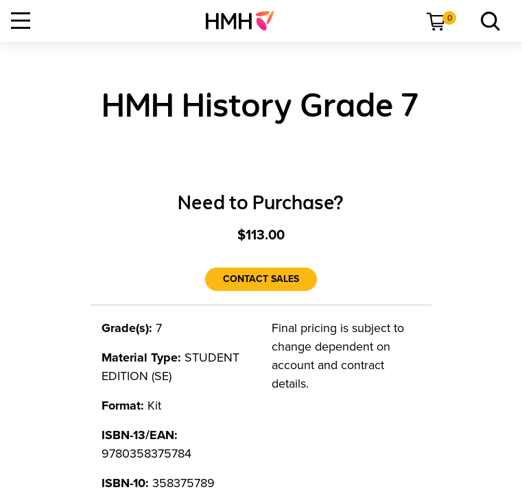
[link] (245, 20)
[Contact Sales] (261, 279)
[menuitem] (245, 20)
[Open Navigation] (20, 20)
